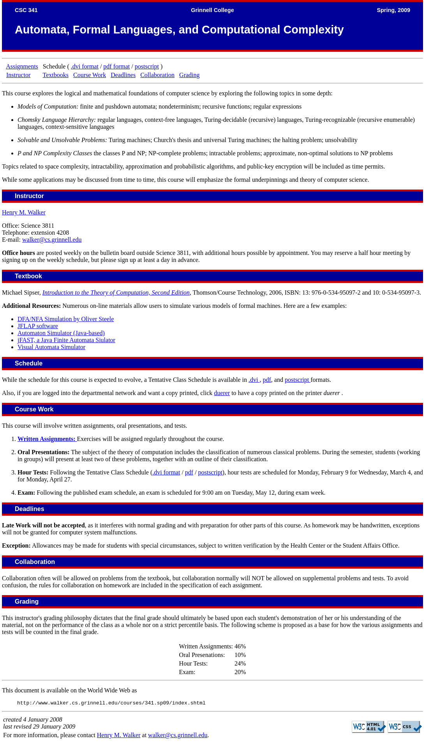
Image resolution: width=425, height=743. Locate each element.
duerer (222, 393)
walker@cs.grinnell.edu (51, 239)
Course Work (89, 75)
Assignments (22, 66)
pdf (267, 379)
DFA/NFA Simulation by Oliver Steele (66, 319)
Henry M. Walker (24, 212)
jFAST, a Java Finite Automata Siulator (66, 340)
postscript (147, 66)
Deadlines (123, 75)
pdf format (116, 66)
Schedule (28, 363)
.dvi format (85, 66)
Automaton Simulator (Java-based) (61, 333)
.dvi (254, 379)
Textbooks (56, 75)
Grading (189, 75)
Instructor (18, 75)
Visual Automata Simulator (51, 347)
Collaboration (157, 75)
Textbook (28, 276)
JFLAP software (38, 326)
